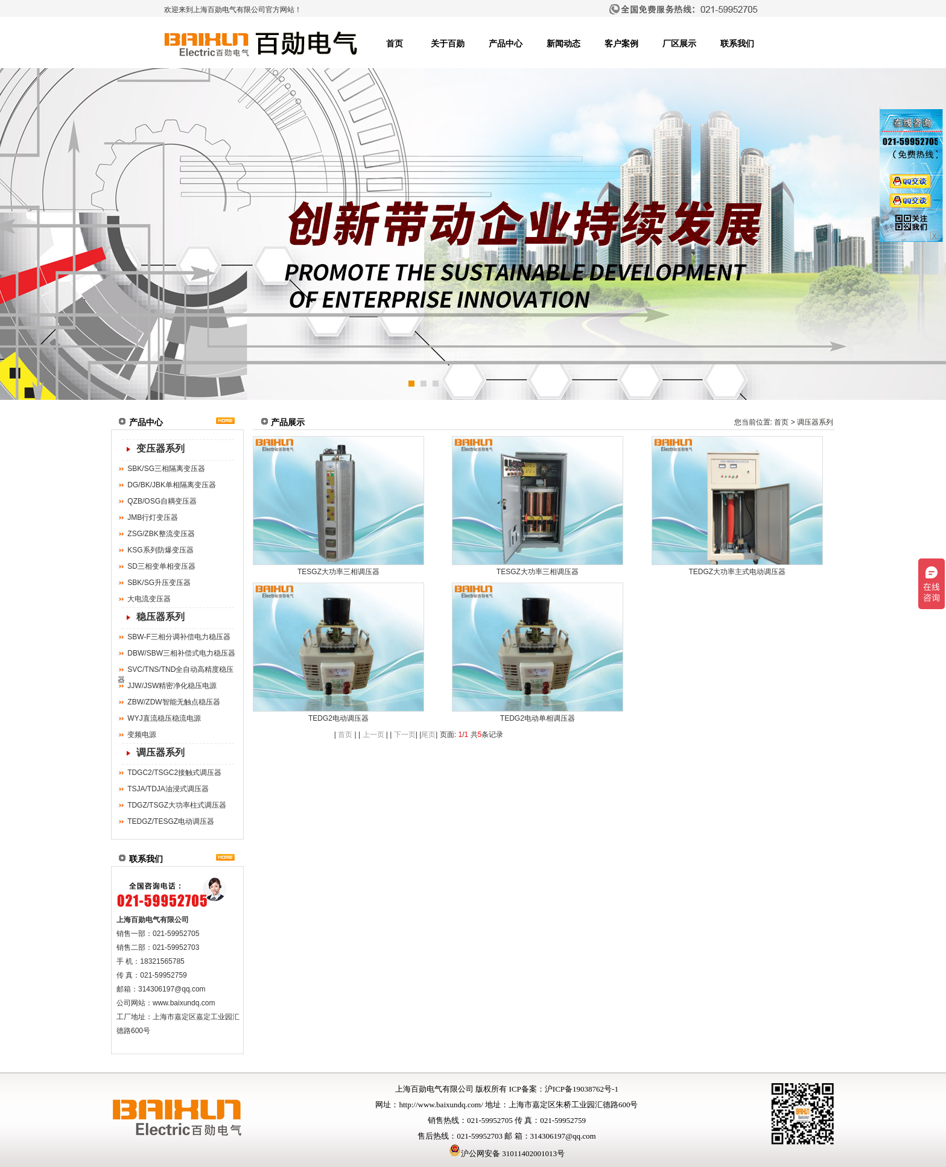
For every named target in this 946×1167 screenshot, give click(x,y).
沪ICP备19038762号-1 (581, 1088)
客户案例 (621, 43)
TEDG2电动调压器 (338, 718)
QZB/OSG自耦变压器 (162, 501)
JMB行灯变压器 (152, 517)
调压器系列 (160, 752)
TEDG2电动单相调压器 (537, 718)
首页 (394, 43)
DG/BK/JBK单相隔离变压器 (171, 485)
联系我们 (737, 43)
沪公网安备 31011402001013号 (507, 1153)
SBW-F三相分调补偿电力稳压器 (178, 637)
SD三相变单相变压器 (161, 566)
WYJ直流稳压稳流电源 (163, 718)
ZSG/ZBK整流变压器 (160, 534)
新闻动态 (563, 43)
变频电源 (141, 734)
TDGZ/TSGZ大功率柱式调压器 (176, 805)
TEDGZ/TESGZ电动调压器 (170, 821)
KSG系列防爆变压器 (160, 550)
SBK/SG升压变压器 (159, 582)
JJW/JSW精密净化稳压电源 (172, 686)
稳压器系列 (160, 617)
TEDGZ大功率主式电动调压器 (737, 572)
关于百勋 (448, 43)
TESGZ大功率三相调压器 (338, 572)
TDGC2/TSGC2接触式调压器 (174, 772)
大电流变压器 (149, 599)
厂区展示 (679, 43)
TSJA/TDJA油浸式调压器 (168, 789)
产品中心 (505, 43)
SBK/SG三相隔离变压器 (166, 468)
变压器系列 (160, 448)
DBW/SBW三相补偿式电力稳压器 (181, 653)
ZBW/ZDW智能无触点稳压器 (173, 702)
